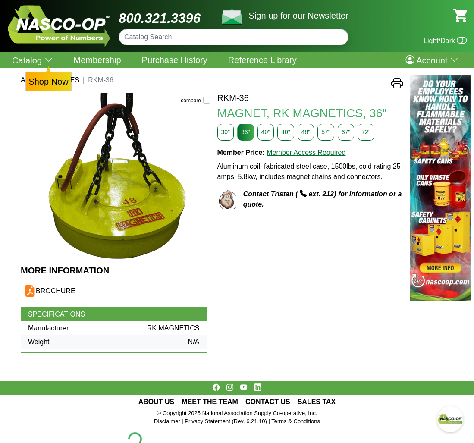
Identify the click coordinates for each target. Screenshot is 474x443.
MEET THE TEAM (210, 402)
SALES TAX (317, 402)
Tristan (282, 194)
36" (245, 132)
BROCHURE (55, 291)
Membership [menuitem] (97, 60)
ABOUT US (156, 402)
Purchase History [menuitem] (174, 60)
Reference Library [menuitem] (262, 60)
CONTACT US (267, 402)
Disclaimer (167, 421)
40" (265, 132)
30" (225, 132)
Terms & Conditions (295, 421)
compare (191, 100)
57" (325, 132)
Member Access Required (306, 152)
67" (346, 132)
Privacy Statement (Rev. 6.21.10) (226, 421)
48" (306, 132)
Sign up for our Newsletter (298, 15)
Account (431, 60)
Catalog (32, 60)
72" (365, 132)
